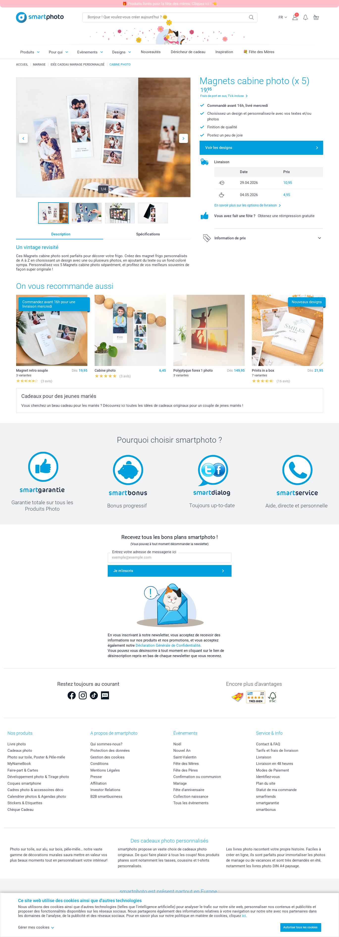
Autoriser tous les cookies (300, 927)
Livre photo (16, 744)
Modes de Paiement (272, 770)
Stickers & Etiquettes (24, 803)
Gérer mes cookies (36, 927)
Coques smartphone (24, 783)
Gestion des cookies (107, 757)
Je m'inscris (123, 571)
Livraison (263, 757)
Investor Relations (105, 790)
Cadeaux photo (19, 750)
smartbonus (266, 809)
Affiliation (98, 783)
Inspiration (224, 52)
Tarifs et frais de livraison (277, 750)
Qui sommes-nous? (106, 744)
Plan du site (265, 783)
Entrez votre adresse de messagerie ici (144, 552)
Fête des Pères (185, 770)
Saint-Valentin (184, 757)
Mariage (180, 783)
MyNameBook (19, 763)
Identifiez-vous (268, 777)
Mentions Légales (105, 770)
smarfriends (266, 796)
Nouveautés (151, 52)
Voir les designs (218, 147)
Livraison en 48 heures (274, 763)
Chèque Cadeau (20, 809)
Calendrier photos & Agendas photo (36, 796)
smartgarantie (267, 803)
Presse (96, 777)
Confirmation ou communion (197, 777)
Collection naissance (190, 796)
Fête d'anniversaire (188, 790)
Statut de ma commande (276, 790)
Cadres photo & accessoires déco (35, 790)
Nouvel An (181, 750)
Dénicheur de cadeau (188, 52)
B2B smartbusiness (106, 796)
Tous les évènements (191, 803)
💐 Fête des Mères (258, 52)
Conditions (99, 763)
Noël (177, 744)
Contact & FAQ (268, 744)
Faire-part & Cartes (22, 770)
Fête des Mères (186, 763)
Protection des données (110, 750)
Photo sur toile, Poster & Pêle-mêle (36, 757)
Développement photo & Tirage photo (38, 777)
